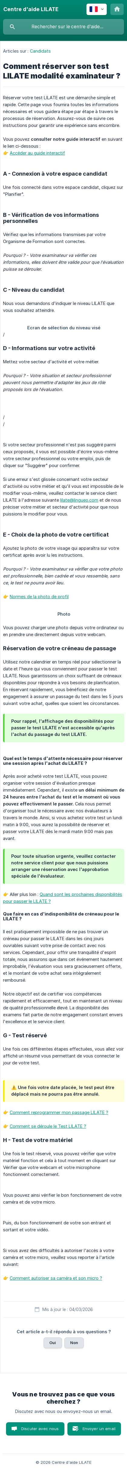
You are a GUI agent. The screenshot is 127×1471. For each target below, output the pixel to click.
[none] (30, 9)
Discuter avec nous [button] (40, 1428)
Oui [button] (52, 1342)
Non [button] (74, 1342)
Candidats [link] (40, 51)
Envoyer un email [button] (99, 1428)
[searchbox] (63, 27)
